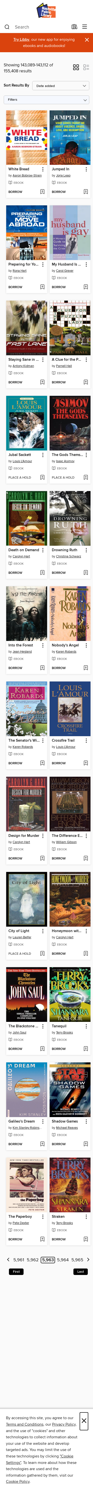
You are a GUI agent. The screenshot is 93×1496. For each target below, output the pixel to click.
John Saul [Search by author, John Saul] (19, 1033)
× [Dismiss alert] (87, 40)
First (16, 1271)
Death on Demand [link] (23, 550)
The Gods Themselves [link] (68, 455)
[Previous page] (8, 1260)
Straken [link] (58, 1217)
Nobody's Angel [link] (65, 645)
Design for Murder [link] (23, 836)
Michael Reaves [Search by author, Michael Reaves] (67, 1128)
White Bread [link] (18, 169)
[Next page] (88, 1260)
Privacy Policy (64, 1424)
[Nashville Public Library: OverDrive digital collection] (46, 10)
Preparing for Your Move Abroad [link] (24, 264)
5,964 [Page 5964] (63, 1260)
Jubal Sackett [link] (19, 455)
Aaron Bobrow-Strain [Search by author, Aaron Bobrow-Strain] (27, 176)
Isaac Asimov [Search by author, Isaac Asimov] (65, 461)
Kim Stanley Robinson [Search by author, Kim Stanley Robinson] (27, 1128)
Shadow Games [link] (65, 1121)
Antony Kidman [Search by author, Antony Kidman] (23, 366)
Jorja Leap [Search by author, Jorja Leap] (63, 176)
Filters (12, 100)
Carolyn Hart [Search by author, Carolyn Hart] (21, 556)
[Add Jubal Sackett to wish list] (42, 478)
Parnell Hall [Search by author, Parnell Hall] (64, 366)
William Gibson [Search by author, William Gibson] (66, 842)
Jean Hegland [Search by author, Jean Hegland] (22, 652)
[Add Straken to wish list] (86, 1239)
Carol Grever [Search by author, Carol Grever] (64, 271)
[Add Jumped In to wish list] (86, 192)
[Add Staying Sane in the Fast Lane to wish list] (42, 382)
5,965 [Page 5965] (77, 1260)
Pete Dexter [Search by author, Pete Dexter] (21, 1223)
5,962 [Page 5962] (33, 1260)
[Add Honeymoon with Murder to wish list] (86, 954)
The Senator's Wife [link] (24, 740)
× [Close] (84, 1421)
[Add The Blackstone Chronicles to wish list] (42, 1049)
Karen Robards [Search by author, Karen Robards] (66, 652)
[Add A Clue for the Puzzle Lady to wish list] (86, 382)
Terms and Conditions (24, 1424)
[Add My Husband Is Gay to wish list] (86, 287)
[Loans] (74, 28)
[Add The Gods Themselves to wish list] (86, 478)
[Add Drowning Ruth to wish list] (86, 573)
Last (80, 1271)
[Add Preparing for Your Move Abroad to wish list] (42, 287)
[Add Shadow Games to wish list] (86, 1144)
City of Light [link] (18, 931)
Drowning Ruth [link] (64, 550)
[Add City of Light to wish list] (42, 954)
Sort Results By (16, 85)
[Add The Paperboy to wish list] (42, 1239)
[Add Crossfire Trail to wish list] (86, 763)
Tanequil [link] (59, 1026)
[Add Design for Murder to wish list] (42, 859)
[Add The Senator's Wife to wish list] (42, 763)
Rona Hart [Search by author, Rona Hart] (20, 271)
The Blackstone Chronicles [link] (24, 1026)
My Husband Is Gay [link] (68, 264)
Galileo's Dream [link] (21, 1121)
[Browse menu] (84, 27)
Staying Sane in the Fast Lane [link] (24, 360)
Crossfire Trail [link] (63, 740)
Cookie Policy (18, 1481)
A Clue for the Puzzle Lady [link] (68, 360)
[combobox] (36, 27)
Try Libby (21, 39)
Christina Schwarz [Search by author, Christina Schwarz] (68, 556)
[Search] (7, 27)
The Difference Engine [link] (68, 836)
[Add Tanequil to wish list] (86, 1049)
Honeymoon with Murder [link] (68, 931)
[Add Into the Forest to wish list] (42, 668)
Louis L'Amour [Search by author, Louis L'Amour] (22, 461)
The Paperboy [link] (20, 1217)
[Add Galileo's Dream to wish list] (42, 1144)
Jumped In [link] (60, 169)
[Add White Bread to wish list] (42, 192)
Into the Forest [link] (20, 645)
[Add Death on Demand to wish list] (42, 573)
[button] (76, 68)
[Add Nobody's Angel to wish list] (86, 668)
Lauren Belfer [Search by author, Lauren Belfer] (22, 937)
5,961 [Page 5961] (18, 1260)
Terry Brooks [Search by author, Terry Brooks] (64, 1033)
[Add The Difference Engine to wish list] (86, 859)
